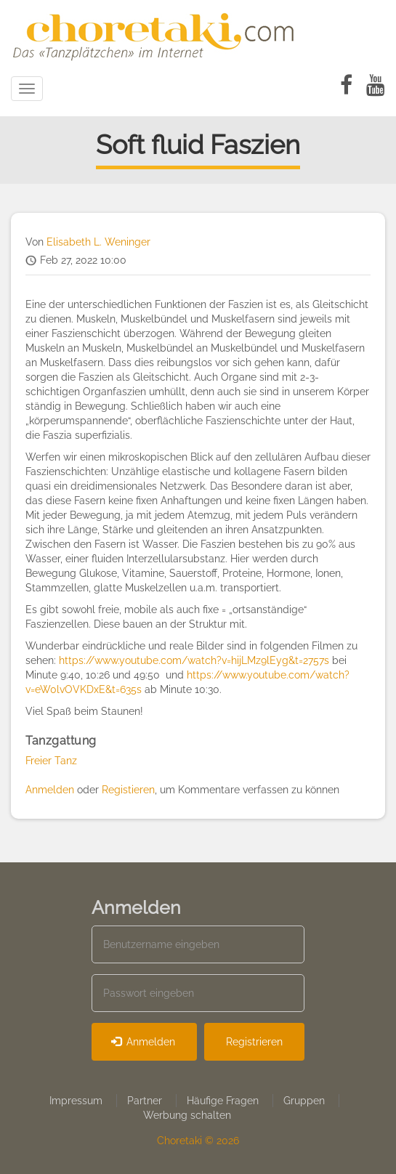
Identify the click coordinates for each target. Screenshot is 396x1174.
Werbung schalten (187, 1115)
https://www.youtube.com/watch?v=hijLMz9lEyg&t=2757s (194, 660)
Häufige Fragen (223, 1100)
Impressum (75, 1100)
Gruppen (304, 1100)
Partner (144, 1100)
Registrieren (254, 1042)
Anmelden (49, 790)
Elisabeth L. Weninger (98, 242)
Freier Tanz (51, 760)
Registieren (128, 790)
